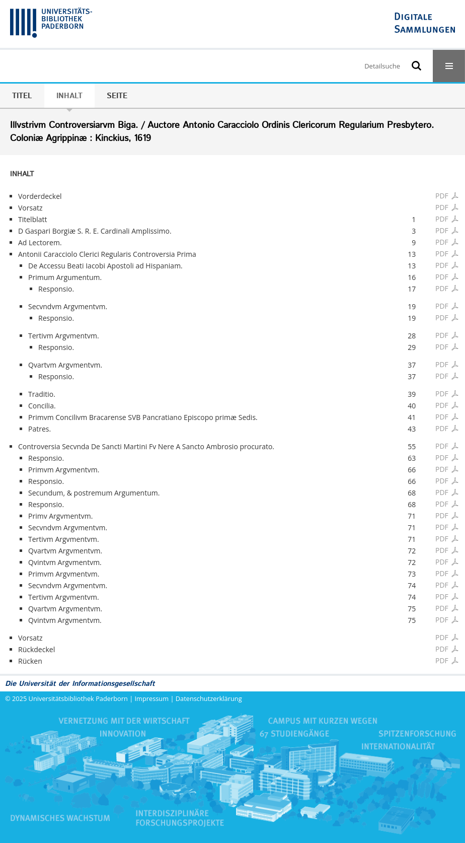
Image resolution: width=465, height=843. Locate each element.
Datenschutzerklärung (209, 698)
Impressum (152, 698)
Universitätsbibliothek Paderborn (78, 698)
